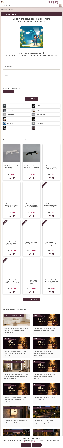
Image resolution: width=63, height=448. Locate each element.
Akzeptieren (26, 445)
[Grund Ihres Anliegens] (31, 70)
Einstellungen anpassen (36, 441)
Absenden (9, 91)
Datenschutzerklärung (26, 441)
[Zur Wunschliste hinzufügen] (10, 178)
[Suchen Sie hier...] (30, 5)
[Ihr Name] (31, 61)
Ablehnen (37, 445)
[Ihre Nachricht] (31, 80)
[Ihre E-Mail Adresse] (31, 66)
